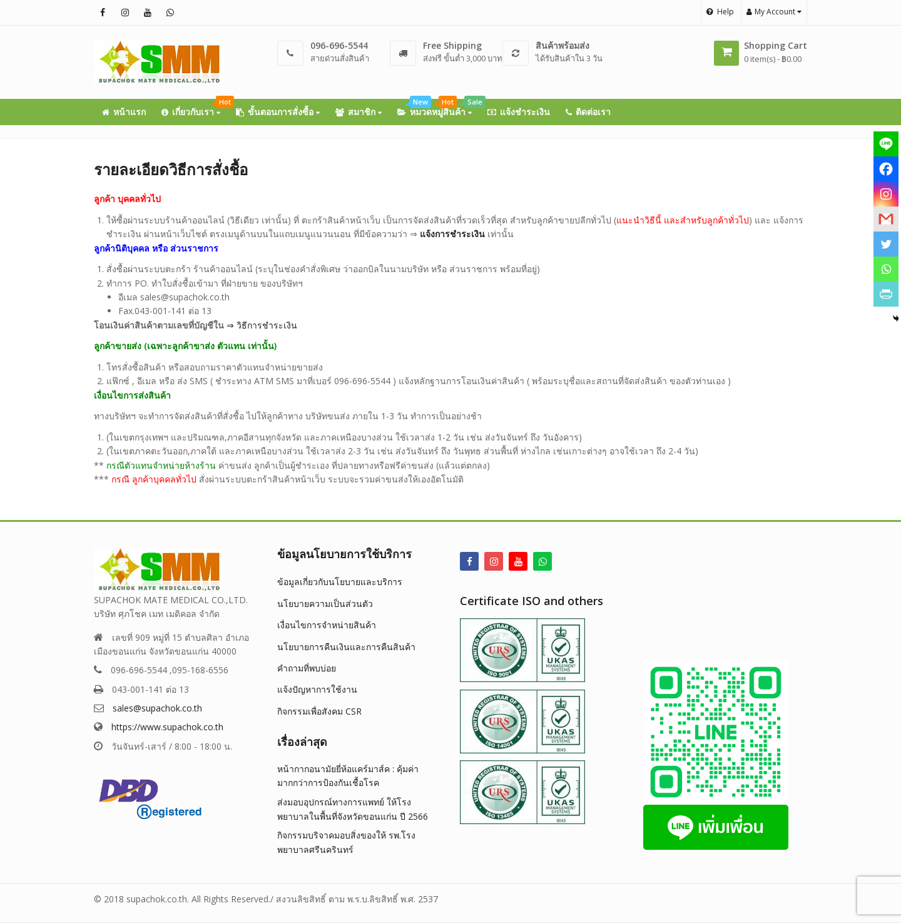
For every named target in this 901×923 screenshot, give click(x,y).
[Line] (885, 143)
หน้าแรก (124, 112)
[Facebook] (885, 168)
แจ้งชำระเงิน (518, 112)
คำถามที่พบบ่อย (306, 668)
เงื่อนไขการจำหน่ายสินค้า (326, 625)
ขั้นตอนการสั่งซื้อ (278, 112)
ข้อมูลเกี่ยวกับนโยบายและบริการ (339, 582)
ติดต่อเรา (588, 112)
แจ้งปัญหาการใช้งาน (317, 689)
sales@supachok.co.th (157, 708)
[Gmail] (885, 219)
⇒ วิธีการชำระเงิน (262, 325)
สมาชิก (358, 112)
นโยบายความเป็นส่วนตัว (325, 603)
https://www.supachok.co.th (167, 727)
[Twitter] (885, 244)
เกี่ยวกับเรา (194, 108)
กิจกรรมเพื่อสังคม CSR (319, 711)
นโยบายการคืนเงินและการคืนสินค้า (346, 647)
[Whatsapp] (885, 269)
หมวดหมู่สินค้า (438, 108)
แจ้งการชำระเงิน (452, 234)
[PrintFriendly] (885, 294)
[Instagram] (885, 194)
